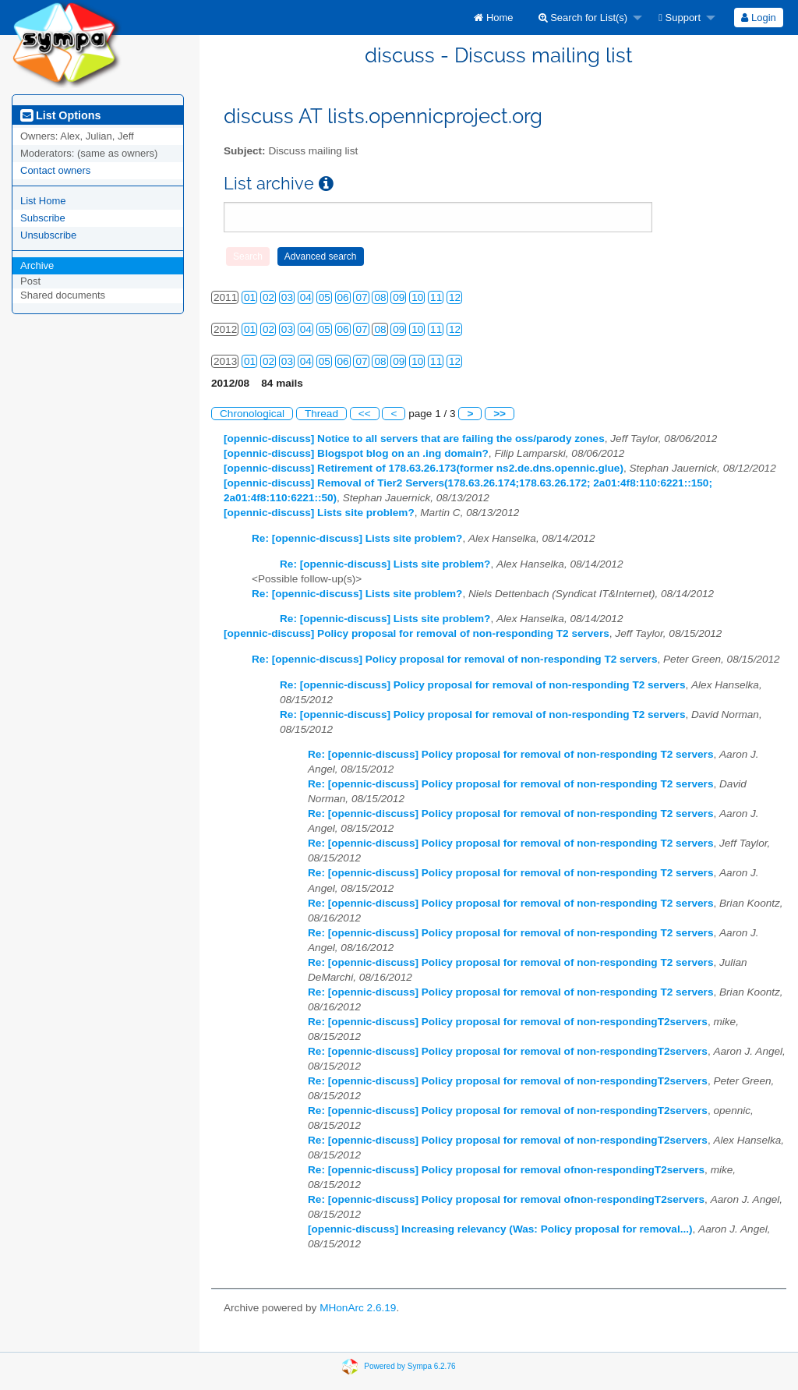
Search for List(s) (583, 17)
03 (287, 297)
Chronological (252, 413)
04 (306, 297)
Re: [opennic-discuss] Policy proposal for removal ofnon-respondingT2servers (506, 1170)
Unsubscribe (48, 235)
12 (455, 297)
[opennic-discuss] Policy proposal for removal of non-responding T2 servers (416, 633)
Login (758, 17)
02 (268, 297)
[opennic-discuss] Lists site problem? (319, 512)
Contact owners (55, 170)
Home (493, 17)
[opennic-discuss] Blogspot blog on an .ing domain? (356, 453)
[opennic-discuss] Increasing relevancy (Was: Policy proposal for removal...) (500, 1229)
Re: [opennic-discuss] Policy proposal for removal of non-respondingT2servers (508, 1021)
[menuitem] (493, 17)
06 (343, 297)
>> (499, 413)
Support (680, 17)
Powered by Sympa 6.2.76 (409, 1366)
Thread (321, 413)
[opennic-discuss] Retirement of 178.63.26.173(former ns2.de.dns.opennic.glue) (423, 468)
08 (380, 297)
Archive (37, 265)
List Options (60, 115)
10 (417, 297)
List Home (43, 201)
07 (361, 297)
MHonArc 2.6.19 (358, 1308)
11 (436, 297)
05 (324, 297)
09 (398, 297)
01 (250, 297)
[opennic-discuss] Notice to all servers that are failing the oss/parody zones (414, 438)
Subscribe (42, 218)
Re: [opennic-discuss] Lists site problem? (357, 538)
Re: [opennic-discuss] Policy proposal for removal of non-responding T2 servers (454, 659)
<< (364, 413)
